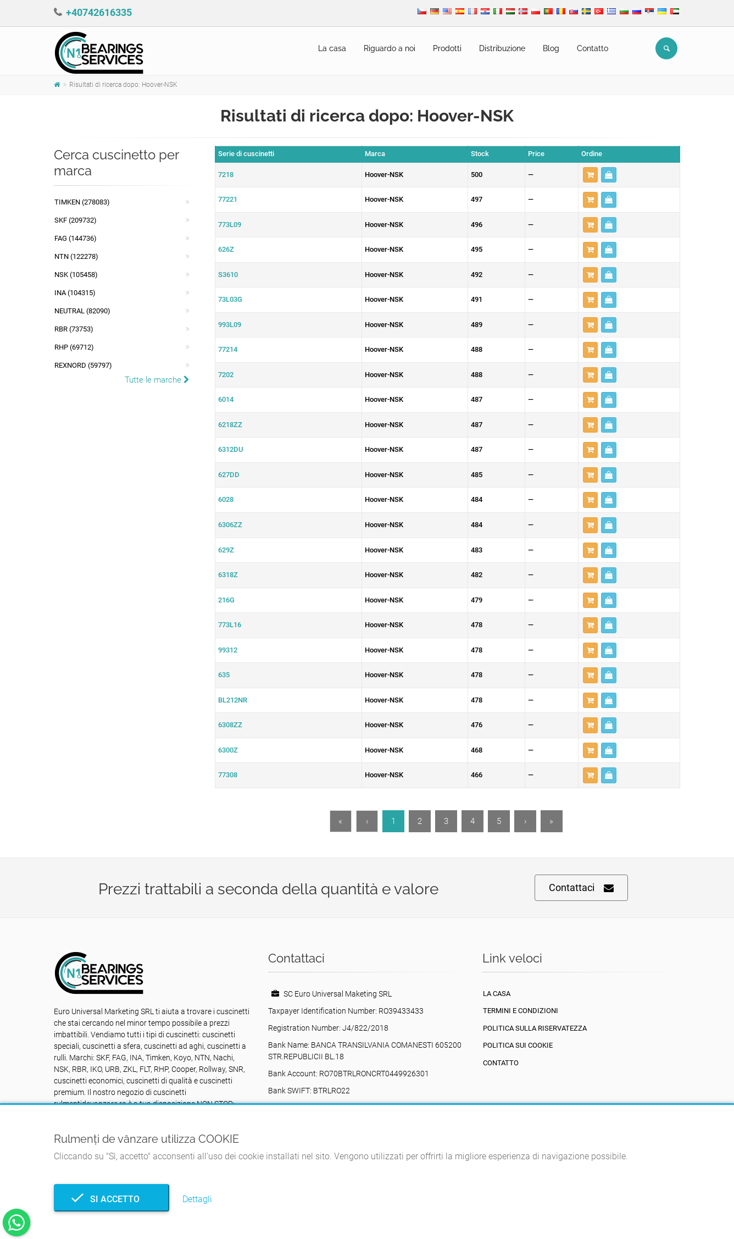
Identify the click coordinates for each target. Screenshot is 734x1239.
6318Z (228, 575)
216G (226, 600)
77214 (227, 349)
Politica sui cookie (518, 1045)
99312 (227, 650)
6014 (225, 399)
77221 (227, 199)
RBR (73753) (73, 329)
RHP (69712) (74, 347)
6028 (225, 499)
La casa (332, 48)
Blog (551, 48)
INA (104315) (75, 293)
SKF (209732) (75, 220)
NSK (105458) (76, 274)
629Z (226, 550)
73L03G (230, 299)
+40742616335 (99, 12)
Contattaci (581, 888)
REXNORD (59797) (83, 365)
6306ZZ (230, 525)
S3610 (228, 274)
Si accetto (112, 1199)
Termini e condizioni (520, 1010)
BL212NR (232, 700)
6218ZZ (230, 425)
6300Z (228, 750)
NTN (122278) (76, 256)
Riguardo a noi (389, 48)
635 (224, 675)
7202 (225, 374)
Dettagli (197, 1199)
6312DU (230, 449)
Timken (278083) (82, 202)
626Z (226, 249)
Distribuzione (502, 48)
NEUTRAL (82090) (82, 311)
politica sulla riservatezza (535, 1028)
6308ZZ (230, 725)
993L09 (229, 324)
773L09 (229, 224)
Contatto (592, 48)
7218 (225, 174)
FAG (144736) (75, 238)
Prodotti (447, 48)
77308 (227, 775)
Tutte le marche (157, 380)
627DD (229, 475)
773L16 (229, 625)
